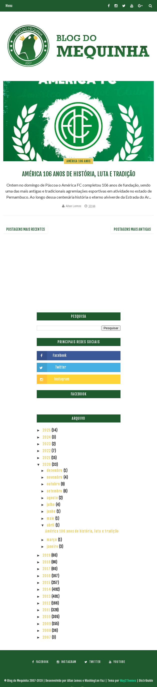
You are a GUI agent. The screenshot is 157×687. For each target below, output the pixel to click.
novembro (55, 477)
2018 (46, 562)
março (52, 540)
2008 (47, 630)
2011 (46, 610)
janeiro (53, 546)
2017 (46, 569)
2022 (47, 451)
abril (51, 525)
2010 (47, 617)
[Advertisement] (78, 274)
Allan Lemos (73, 206)
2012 (46, 603)
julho (51, 504)
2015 (46, 582)
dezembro (55, 470)
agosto (53, 498)
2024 (47, 437)
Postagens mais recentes (25, 229)
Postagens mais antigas (132, 229)
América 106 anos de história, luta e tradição (78, 174)
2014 (47, 589)
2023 (47, 444)
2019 (46, 555)
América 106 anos (78, 161)
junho (51, 511)
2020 (47, 464)
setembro (55, 491)
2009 (47, 624)
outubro (54, 484)
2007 (47, 637)
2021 (46, 458)
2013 (47, 596)
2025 (47, 430)
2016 (47, 576)
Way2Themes (128, 680)
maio (51, 518)
